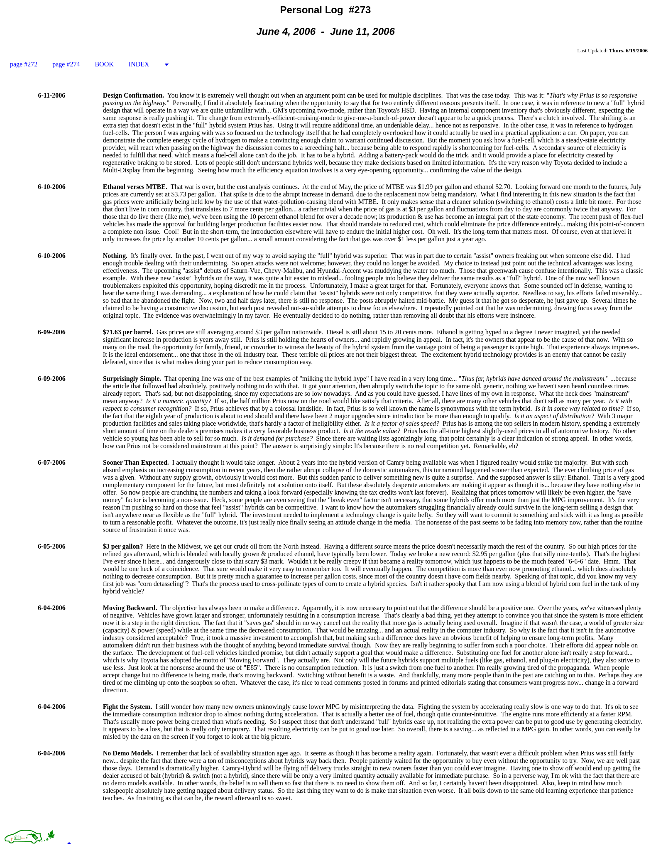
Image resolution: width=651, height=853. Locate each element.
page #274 (66, 64)
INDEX (139, 64)
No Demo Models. (128, 753)
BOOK (104, 64)
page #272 (23, 64)
